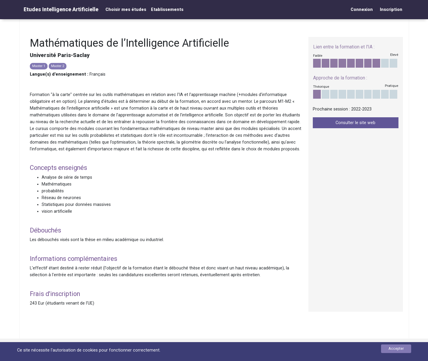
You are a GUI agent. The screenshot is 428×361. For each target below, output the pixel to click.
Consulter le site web (355, 122)
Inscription (391, 9)
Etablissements (167, 9)
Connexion (362, 9)
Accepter (396, 348)
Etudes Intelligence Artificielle (61, 9)
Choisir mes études (125, 9)
